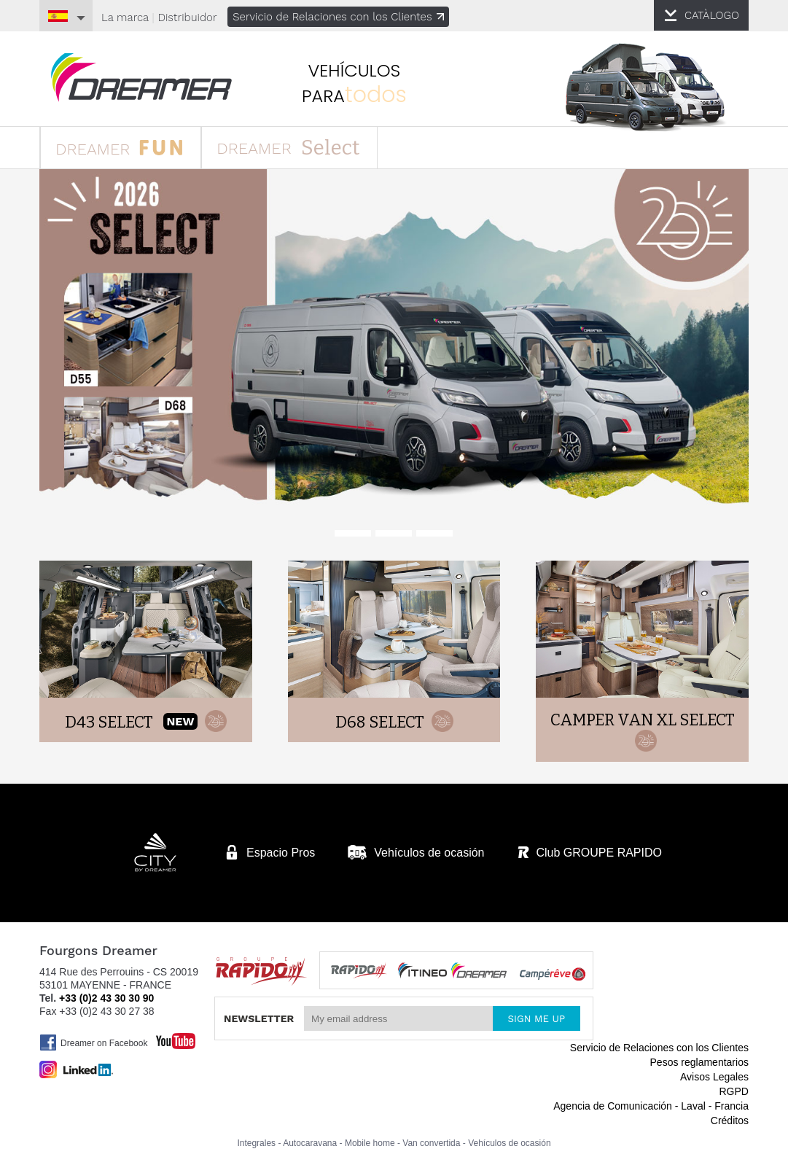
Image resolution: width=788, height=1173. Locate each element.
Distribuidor (186, 17)
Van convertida (431, 1143)
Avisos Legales (714, 1077)
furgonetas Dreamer (141, 77)
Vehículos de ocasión (509, 1143)
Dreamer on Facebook (93, 1042)
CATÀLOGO (711, 15)
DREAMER (119, 147)
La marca (125, 17)
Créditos (730, 1120)
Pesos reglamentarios (699, 1062)
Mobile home (370, 1143)
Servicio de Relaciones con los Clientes (338, 16)
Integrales (256, 1143)
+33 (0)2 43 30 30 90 (106, 998)
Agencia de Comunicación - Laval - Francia (651, 1106)
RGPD (733, 1091)
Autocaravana (310, 1143)
